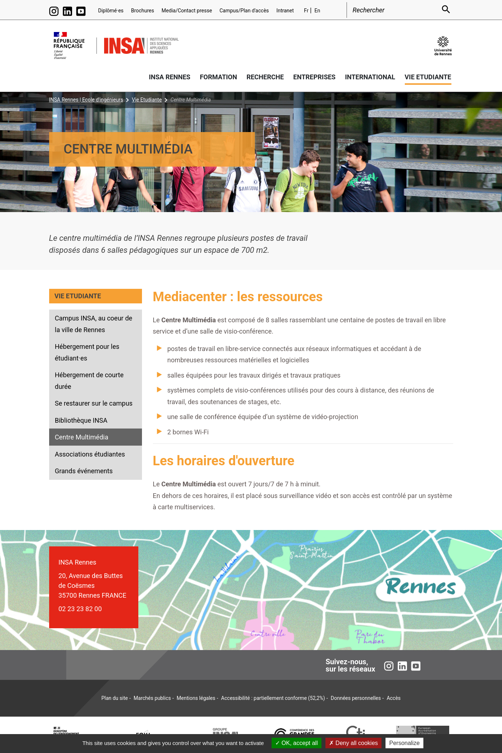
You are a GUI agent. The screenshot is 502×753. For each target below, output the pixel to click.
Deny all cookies (353, 743)
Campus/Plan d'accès (244, 10)
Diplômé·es (111, 10)
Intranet (285, 10)
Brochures (142, 10)
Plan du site (114, 698)
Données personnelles (356, 698)
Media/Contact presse (187, 10)
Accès (393, 698)
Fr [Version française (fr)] (306, 10)
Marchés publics (152, 698)
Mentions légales (196, 698)
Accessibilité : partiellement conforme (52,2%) (273, 698)
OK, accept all (296, 743)
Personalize (404, 743)
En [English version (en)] (317, 10)
